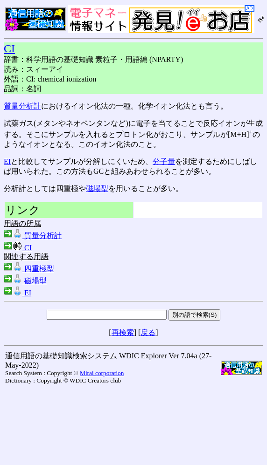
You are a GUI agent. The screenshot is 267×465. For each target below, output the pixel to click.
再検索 (123, 332)
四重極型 (29, 269)
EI (7, 161)
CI (9, 48)
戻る (148, 332)
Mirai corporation (102, 372)
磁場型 (97, 188)
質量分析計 (22, 106)
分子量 (164, 161)
